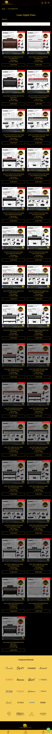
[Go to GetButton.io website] (48, 732)
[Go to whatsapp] (48, 729)
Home (3, 8)
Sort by (4, 19)
